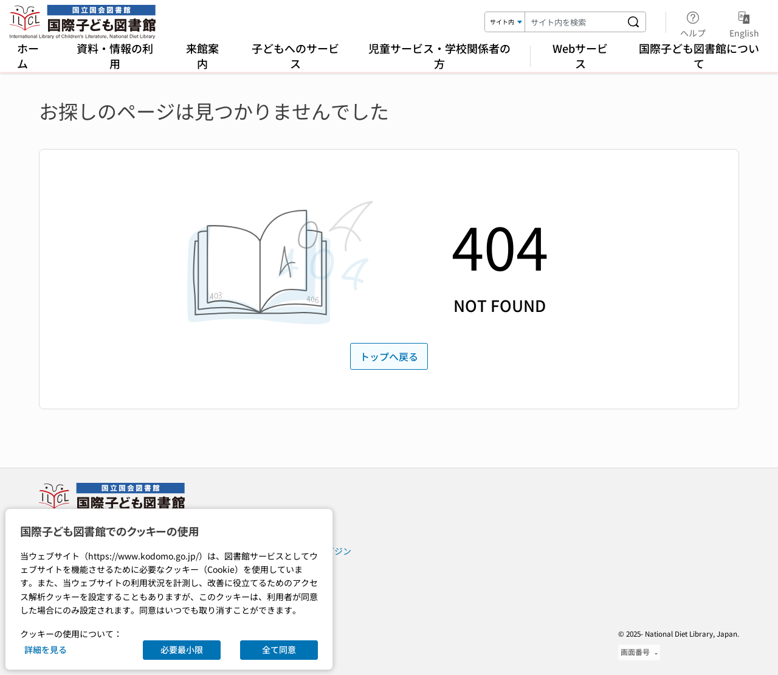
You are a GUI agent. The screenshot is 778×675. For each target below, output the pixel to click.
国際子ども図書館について (699, 55)
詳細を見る (45, 649)
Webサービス (580, 55)
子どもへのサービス (295, 55)
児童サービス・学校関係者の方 (439, 55)
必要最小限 (181, 649)
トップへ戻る (389, 356)
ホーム (28, 55)
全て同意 (279, 649)
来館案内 (202, 55)
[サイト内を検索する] (633, 22)
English (744, 22)
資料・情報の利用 (115, 55)
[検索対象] (505, 22)
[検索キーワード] (573, 22)
